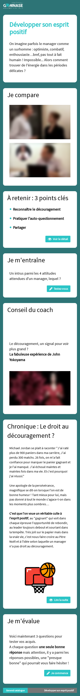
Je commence (57, 673)
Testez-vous (58, 289)
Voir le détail (58, 239)
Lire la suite (58, 600)
